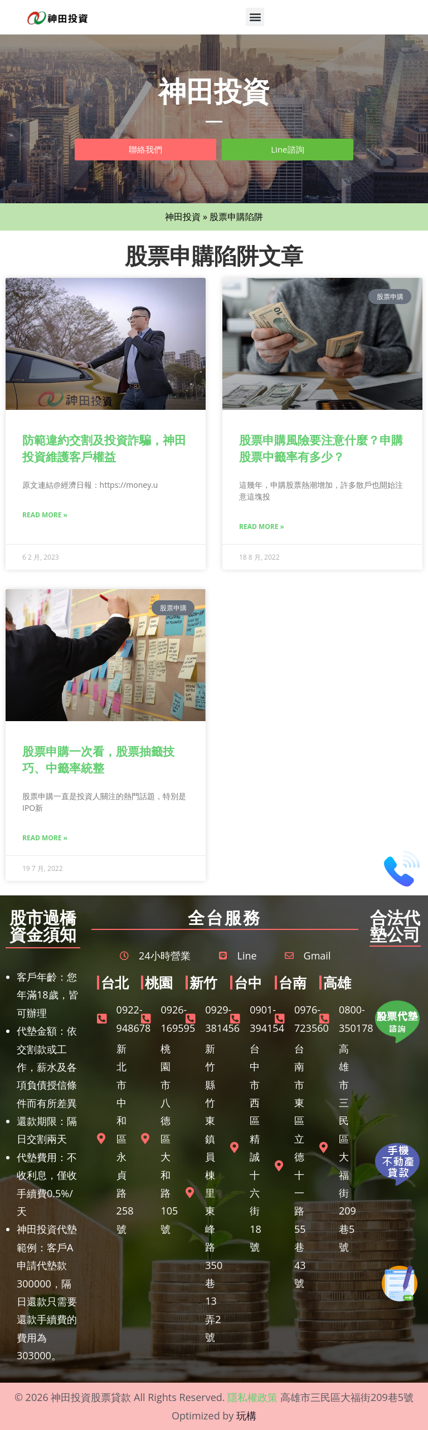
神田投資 (183, 216)
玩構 (246, 1415)
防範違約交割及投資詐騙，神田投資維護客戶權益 (104, 448)
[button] (255, 17)
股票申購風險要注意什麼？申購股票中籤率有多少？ (321, 448)
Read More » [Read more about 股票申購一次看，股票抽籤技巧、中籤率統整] (44, 838)
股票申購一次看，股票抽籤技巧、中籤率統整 (98, 759)
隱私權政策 (252, 1397)
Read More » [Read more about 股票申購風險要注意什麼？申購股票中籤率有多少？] (261, 526)
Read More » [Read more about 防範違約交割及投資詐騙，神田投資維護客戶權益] (44, 515)
